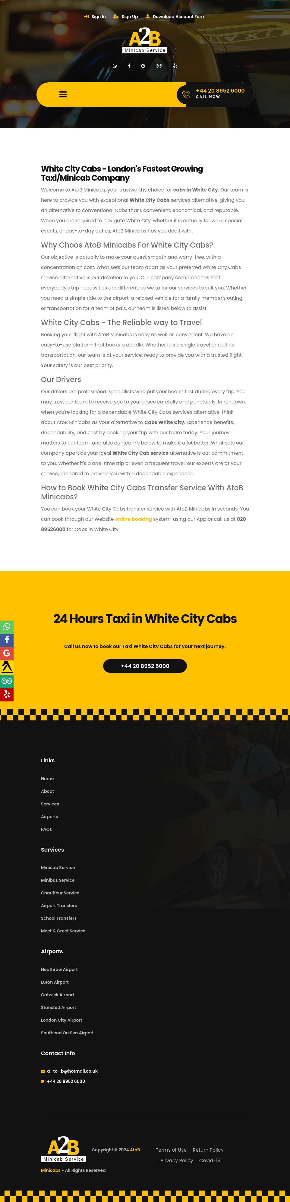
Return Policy (208, 1150)
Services (50, 804)
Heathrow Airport (59, 969)
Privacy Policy (177, 1160)
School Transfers (59, 918)
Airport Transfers (59, 906)
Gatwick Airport (57, 995)
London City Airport (61, 1020)
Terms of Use (171, 1150)
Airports (49, 817)
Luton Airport (55, 982)
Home (47, 779)
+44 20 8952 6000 (145, 666)
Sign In (95, 17)
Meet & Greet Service (63, 931)
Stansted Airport (58, 1007)
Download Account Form (176, 17)
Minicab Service (58, 868)
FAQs (46, 829)
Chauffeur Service (60, 893)
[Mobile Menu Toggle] (63, 94)
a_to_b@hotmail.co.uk (72, 1071)
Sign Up (125, 17)
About (47, 791)
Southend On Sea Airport (67, 1033)
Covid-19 (209, 1160)
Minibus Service (58, 880)
